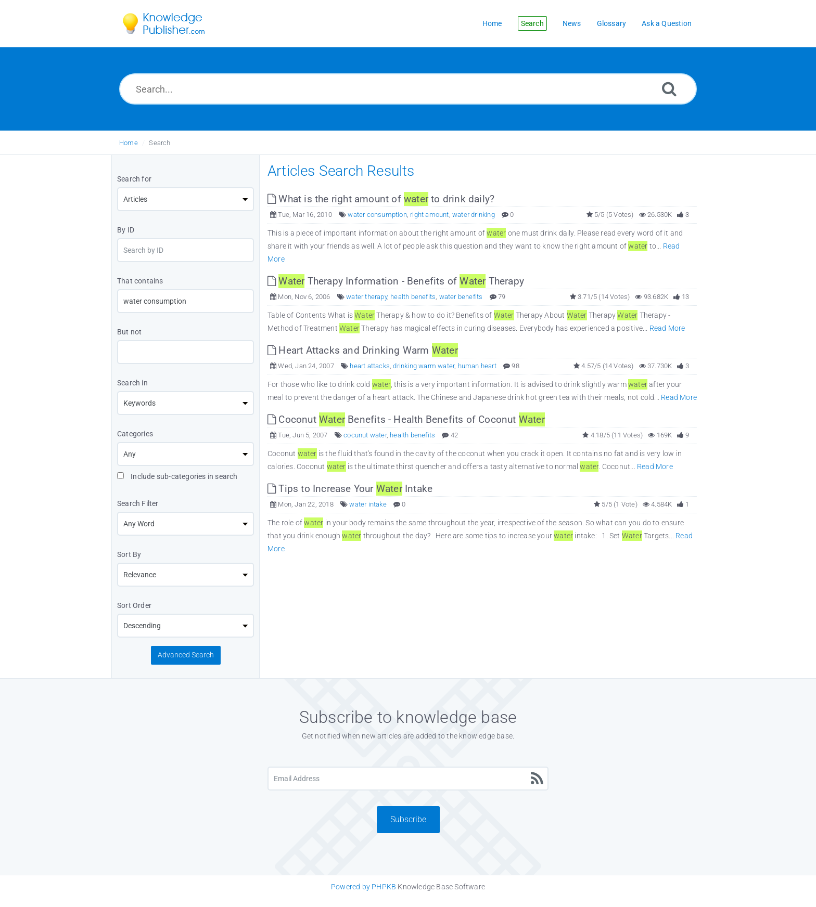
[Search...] (408, 89)
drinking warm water (423, 366)
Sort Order (134, 605)
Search (159, 143)
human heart (477, 366)
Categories (135, 434)
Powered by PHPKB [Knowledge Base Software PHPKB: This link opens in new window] (363, 887)
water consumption (377, 214)
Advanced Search (186, 655)
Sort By (129, 554)
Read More (667, 328)
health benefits (413, 297)
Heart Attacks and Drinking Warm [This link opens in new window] (362, 350)
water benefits (461, 297)
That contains (140, 281)
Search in (132, 383)
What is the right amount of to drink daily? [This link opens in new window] (380, 199)
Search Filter (138, 503)
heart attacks (370, 366)
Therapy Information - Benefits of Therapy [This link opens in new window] (395, 281)
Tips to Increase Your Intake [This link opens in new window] (349, 489)
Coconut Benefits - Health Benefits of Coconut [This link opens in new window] (406, 419)
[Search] (669, 88)
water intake (367, 504)
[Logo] (171, 23)
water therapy (366, 297)
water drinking (473, 214)
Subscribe (408, 819)
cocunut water (365, 435)
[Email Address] (408, 779)
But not (129, 332)
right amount (429, 214)
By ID (125, 230)
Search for (134, 179)
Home (128, 143)
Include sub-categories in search (177, 476)
